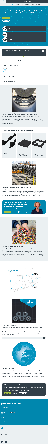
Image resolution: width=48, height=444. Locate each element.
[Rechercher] (43, 4)
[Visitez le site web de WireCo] (4, 434)
